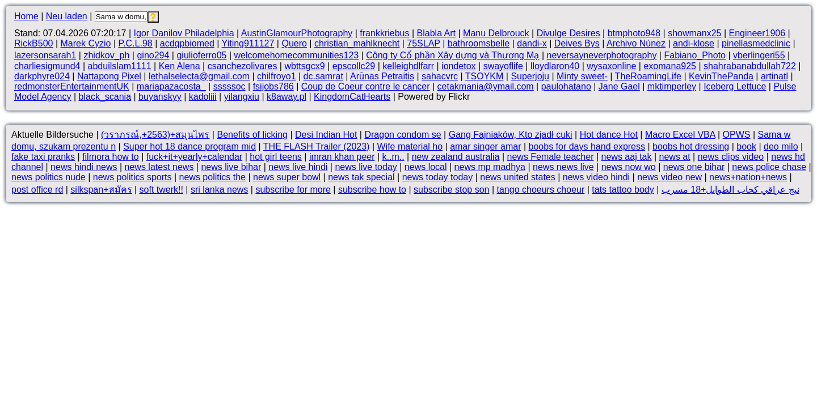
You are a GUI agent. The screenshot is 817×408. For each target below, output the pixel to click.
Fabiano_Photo (695, 55)
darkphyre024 (42, 76)
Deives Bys (577, 43)
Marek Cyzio (86, 43)
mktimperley (671, 86)
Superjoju (530, 76)
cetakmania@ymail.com (485, 86)
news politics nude (48, 177)
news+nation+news (748, 177)
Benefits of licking (252, 134)
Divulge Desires (568, 33)
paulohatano (566, 86)
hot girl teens (276, 157)
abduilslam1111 (119, 66)
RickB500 (33, 43)
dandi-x (531, 43)
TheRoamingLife (648, 76)
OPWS (737, 134)
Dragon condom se (402, 134)
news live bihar (231, 167)
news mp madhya (489, 167)
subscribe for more (293, 189)
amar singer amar (485, 146)
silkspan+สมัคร (101, 189)
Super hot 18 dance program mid (189, 146)
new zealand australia (456, 157)
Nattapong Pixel (109, 76)
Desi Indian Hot (326, 134)
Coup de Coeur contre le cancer (365, 86)
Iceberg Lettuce (735, 86)
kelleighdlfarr (408, 66)
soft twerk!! (161, 189)
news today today (437, 177)
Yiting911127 (248, 43)
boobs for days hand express (587, 146)
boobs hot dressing (690, 146)
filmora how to (110, 157)
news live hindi (297, 167)
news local (426, 167)
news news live (563, 167)
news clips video (731, 157)
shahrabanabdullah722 (750, 66)
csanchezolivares (242, 66)
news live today (366, 167)
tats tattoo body (623, 189)
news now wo (628, 167)
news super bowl (287, 177)
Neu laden (66, 16)
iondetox (458, 66)
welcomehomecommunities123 (296, 55)
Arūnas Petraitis (382, 76)
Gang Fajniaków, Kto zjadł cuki (510, 134)
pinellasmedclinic (756, 43)
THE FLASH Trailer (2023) (316, 146)
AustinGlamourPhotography (297, 33)
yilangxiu (241, 96)
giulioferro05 (201, 55)
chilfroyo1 (276, 76)
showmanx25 (694, 33)
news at (674, 157)
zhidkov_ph (106, 55)
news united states (517, 177)
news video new (669, 177)
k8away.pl (286, 96)
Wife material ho (410, 146)
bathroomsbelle (478, 43)
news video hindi (596, 177)
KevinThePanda (721, 76)
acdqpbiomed (187, 43)
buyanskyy (160, 96)
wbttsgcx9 (304, 66)
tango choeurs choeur (541, 189)
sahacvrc (440, 76)
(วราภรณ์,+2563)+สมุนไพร (155, 134)
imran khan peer (342, 157)
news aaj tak (626, 157)
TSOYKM (484, 76)
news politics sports (132, 177)
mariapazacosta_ (171, 86)
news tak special (361, 177)
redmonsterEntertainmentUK (71, 86)
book (746, 146)
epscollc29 (354, 66)
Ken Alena (179, 66)
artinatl (774, 76)
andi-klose (693, 43)
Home (26, 16)
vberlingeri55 (759, 55)
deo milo (781, 146)
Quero (293, 43)
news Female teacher (550, 157)
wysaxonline (611, 66)
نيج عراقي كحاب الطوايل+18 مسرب (730, 189)
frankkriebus (384, 33)
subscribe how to (372, 189)
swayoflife (503, 66)
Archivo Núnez (636, 43)
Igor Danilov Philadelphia (184, 33)
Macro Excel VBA (680, 134)
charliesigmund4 (47, 66)
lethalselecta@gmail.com (199, 76)
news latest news (159, 167)
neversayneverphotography (602, 55)
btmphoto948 (634, 33)
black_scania (105, 96)
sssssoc (229, 86)
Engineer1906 (757, 33)
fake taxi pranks (43, 157)
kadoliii (203, 96)
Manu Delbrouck (496, 33)
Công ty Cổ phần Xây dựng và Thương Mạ (452, 55)
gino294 (153, 55)
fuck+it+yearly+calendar (194, 157)
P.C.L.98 (135, 43)
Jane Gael (619, 86)
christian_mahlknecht (356, 43)
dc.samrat (323, 76)
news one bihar (694, 167)
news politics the (212, 177)
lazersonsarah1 (45, 55)
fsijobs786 (273, 86)
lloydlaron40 (554, 66)
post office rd (37, 189)
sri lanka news (219, 189)
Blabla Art (436, 33)
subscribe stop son (451, 189)
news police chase (769, 167)
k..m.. (393, 157)
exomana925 (669, 66)
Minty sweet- (582, 76)
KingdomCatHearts (352, 96)
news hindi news (83, 167)
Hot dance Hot (609, 134)
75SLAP (423, 43)
